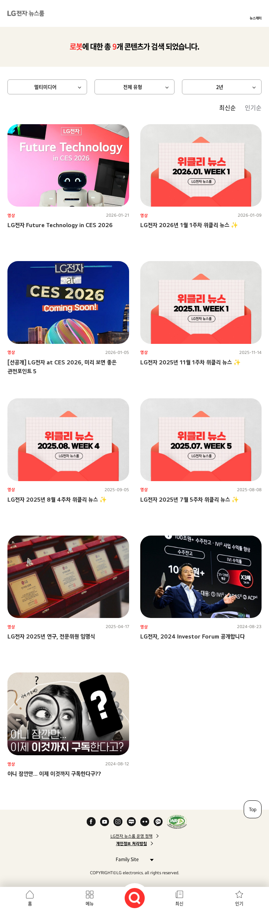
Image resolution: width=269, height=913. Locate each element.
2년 (219, 86)
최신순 (227, 107)
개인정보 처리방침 (131, 843)
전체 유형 (132, 86)
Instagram (117, 821)
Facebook (91, 821)
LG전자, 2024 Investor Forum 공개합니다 (192, 636)
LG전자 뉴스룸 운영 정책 (132, 836)
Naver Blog (131, 821)
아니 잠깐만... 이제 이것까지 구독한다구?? (54, 773)
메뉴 (90, 903)
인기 (239, 903)
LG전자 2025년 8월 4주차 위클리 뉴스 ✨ (57, 499)
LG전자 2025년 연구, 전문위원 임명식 (51, 636)
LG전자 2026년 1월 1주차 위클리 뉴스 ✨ (189, 225)
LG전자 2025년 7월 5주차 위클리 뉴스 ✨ (189, 499)
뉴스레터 (256, 18)
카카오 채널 (158, 821)
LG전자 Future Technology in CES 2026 (60, 225)
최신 (179, 903)
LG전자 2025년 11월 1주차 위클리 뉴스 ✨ (190, 362)
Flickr (144, 821)
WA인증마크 (177, 822)
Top (252, 809)
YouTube (104, 821)
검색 (135, 898)
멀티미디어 (45, 86)
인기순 (253, 107)
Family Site (133, 859)
